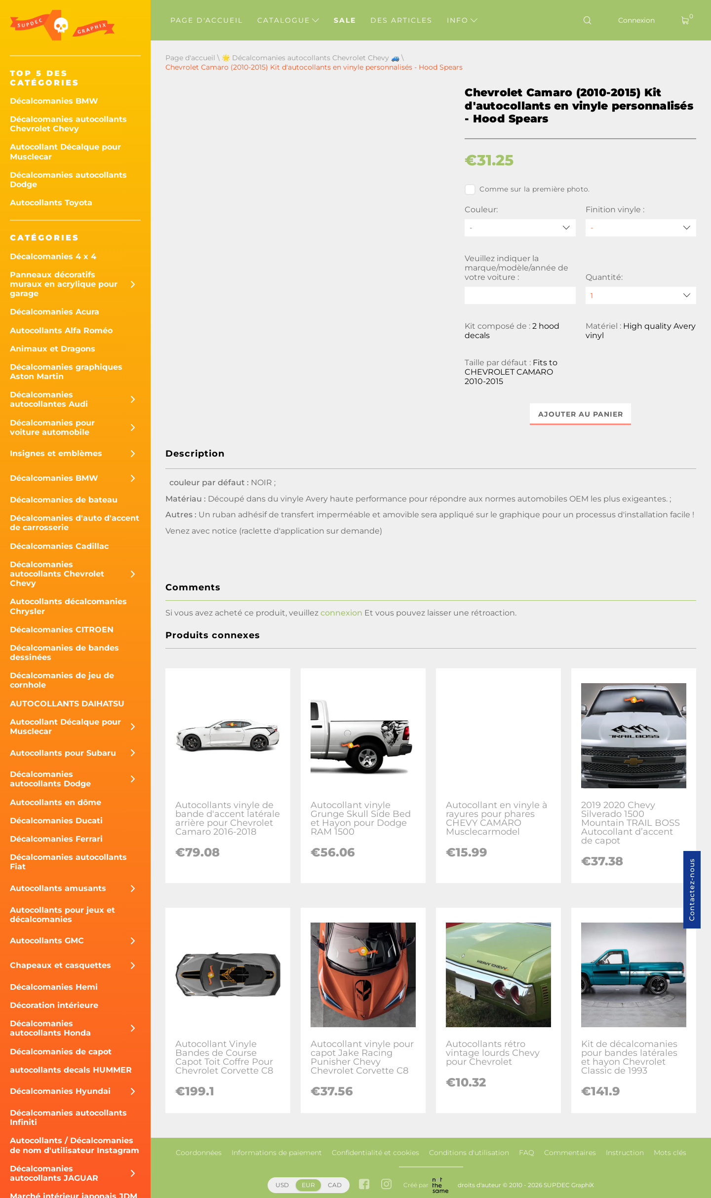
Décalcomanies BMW (54, 101)
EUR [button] (308, 1185)
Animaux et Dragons (52, 348)
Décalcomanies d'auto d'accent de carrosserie (74, 522)
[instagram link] (386, 1185)
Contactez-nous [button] (691, 889)
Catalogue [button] (288, 20)
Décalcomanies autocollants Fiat (68, 861)
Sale (345, 20)
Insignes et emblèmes (56, 453)
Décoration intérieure (54, 1005)
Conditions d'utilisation (469, 1152)
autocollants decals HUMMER (71, 1070)
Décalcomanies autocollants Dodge (68, 179)
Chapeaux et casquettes (60, 965)
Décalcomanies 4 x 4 (53, 256)
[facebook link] (364, 1185)
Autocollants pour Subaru (63, 753)
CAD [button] (335, 1185)
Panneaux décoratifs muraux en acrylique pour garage (64, 284)
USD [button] (282, 1185)
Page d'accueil (206, 20)
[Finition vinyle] (641, 227)
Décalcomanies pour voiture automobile (52, 427)
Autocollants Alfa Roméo (61, 330)
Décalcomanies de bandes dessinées (64, 652)
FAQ (526, 1152)
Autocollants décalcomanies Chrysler (68, 606)
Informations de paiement (277, 1152)
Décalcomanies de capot (61, 1051)
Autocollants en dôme (55, 802)
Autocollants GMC (47, 940)
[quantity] (641, 295)
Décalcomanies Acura (54, 311)
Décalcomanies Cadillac (59, 546)
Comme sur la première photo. (527, 189)
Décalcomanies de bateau (64, 499)
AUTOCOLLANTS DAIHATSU (67, 703)
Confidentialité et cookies (375, 1152)
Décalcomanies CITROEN (62, 629)
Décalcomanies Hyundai (60, 1091)
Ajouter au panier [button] (580, 414)
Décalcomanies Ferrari (56, 839)
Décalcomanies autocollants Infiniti (68, 1117)
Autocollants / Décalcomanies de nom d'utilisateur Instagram (74, 1145)
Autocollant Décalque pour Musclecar (65, 151)
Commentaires (570, 1152)
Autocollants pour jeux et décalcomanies (62, 914)
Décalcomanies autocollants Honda (50, 1028)
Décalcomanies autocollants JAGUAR (54, 1173)
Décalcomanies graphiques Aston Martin (66, 371)
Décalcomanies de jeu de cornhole (62, 680)
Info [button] (462, 20)
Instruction (625, 1152)
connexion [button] (341, 613)
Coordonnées (199, 1152)
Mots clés (670, 1152)
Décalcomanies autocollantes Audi (49, 399)
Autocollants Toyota (51, 202)
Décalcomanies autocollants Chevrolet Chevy (68, 124)
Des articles (401, 20)
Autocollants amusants (58, 888)
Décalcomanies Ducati (56, 820)
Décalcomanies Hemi (54, 987)
